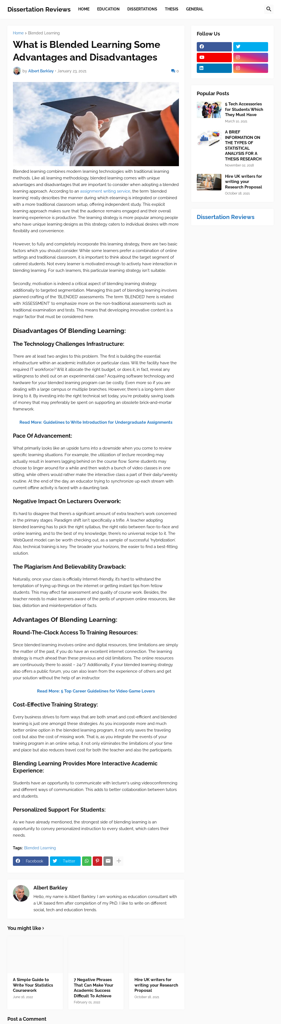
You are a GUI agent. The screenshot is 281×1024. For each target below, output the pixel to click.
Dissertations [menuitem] (142, 9)
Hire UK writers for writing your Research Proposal (156, 985)
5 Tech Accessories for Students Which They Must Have (244, 109)
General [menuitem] (194, 9)
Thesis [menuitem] (171, 9)
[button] (269, 9)
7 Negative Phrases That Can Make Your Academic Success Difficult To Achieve (93, 987)
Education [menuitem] (108, 9)
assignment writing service (105, 191)
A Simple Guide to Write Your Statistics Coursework (33, 985)
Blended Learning (44, 33)
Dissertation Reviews (39, 9)
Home (18, 33)
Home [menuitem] (83, 9)
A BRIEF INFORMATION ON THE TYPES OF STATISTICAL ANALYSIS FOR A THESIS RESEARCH (243, 145)
